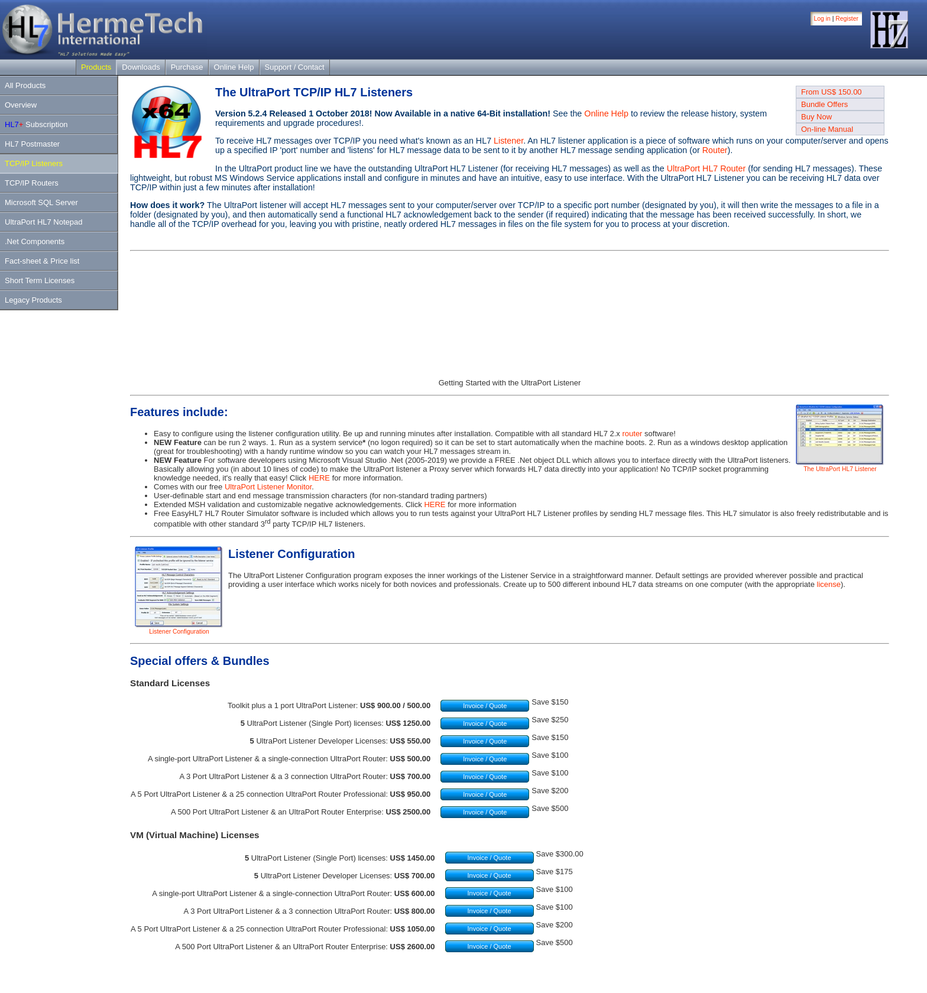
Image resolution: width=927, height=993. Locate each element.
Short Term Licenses (39, 280)
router (632, 433)
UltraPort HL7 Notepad (44, 222)
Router (715, 150)
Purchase (187, 67)
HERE (319, 477)
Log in (822, 18)
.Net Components (34, 241)
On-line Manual (827, 129)
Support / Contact (295, 67)
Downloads (141, 67)
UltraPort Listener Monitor (268, 486)
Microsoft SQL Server (41, 202)
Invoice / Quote (485, 705)
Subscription (36, 124)
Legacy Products (33, 300)
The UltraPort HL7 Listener (840, 466)
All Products (25, 85)
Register (846, 18)
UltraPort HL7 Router (706, 168)
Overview (21, 104)
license (829, 584)
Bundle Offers (824, 104)
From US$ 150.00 (831, 91)
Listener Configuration (179, 629)
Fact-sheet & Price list (42, 261)
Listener (508, 140)
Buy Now (816, 116)
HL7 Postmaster (32, 143)
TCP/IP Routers (32, 183)
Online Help (234, 67)
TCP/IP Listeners (34, 163)
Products (96, 67)
